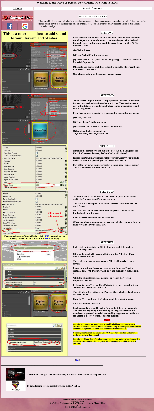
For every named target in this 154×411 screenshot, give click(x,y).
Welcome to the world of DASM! (57, 2)
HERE (46, 236)
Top (77, 360)
